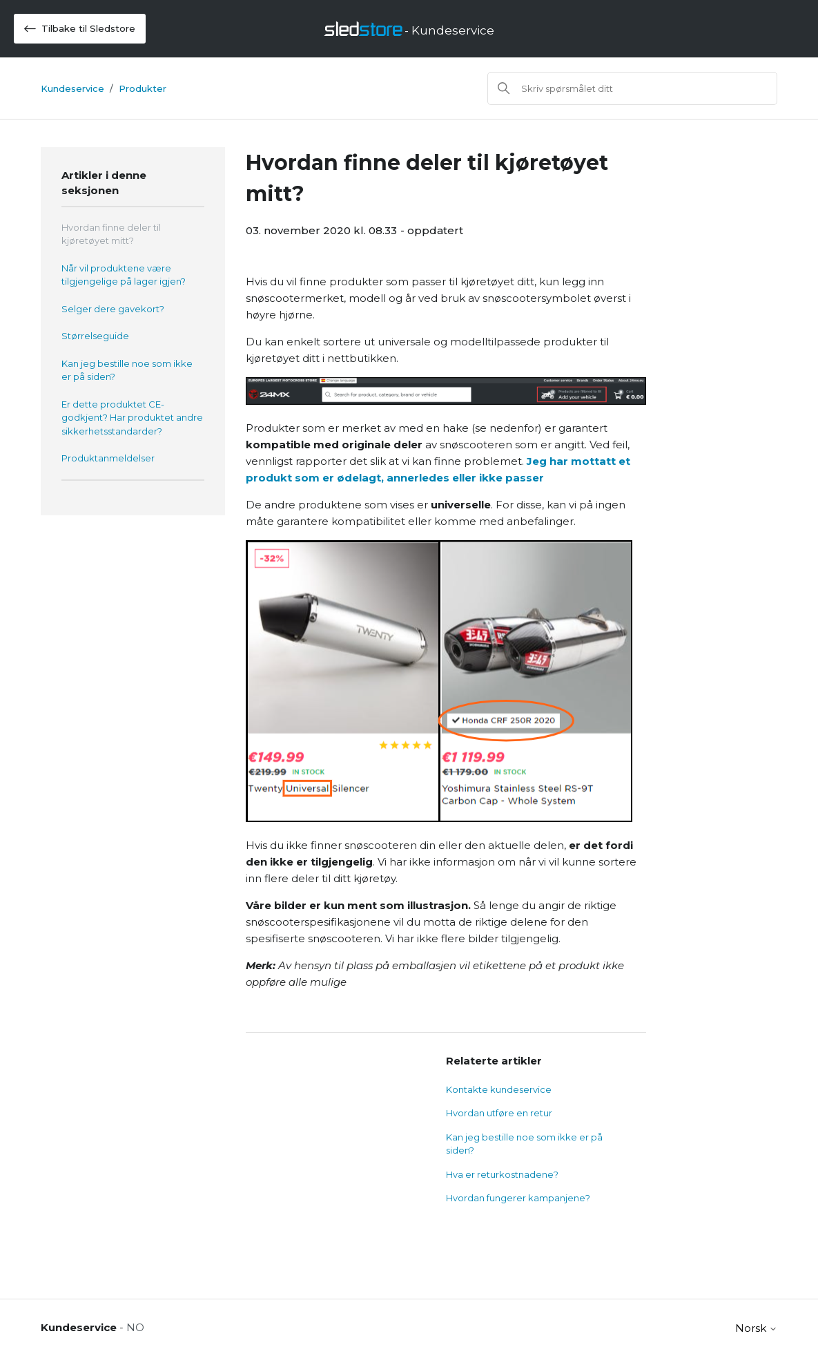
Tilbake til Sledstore (79, 29)
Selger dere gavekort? (112, 308)
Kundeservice (72, 88)
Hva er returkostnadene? (502, 1174)
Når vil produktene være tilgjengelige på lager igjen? (123, 274)
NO (135, 1327)
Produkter (142, 88)
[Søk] (632, 88)
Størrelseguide (95, 335)
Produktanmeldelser (108, 458)
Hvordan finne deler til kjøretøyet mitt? (111, 234)
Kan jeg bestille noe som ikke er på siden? (127, 370)
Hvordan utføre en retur (499, 1112)
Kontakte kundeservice (499, 1089)
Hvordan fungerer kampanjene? (518, 1197)
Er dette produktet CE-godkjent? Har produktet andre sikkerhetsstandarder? (132, 418)
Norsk (756, 1328)
